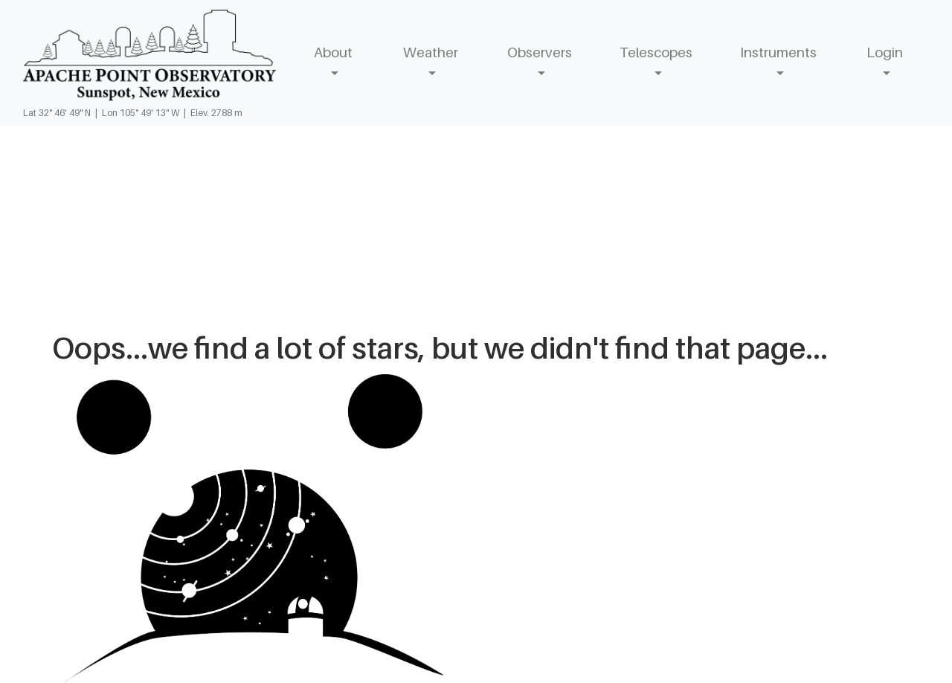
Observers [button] (539, 52)
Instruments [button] (778, 52)
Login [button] (884, 52)
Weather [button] (430, 52)
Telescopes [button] (656, 52)
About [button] (333, 52)
